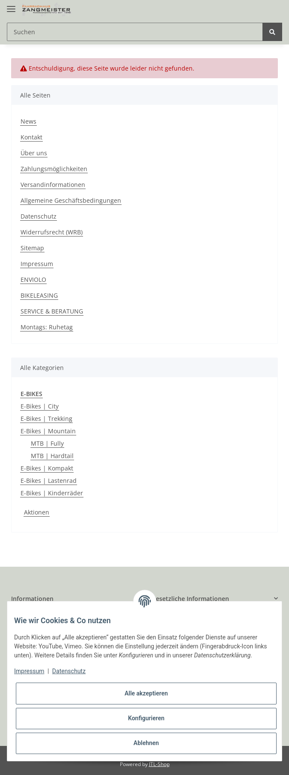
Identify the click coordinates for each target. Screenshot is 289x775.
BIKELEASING (39, 295)
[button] (74, 598)
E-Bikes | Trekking (46, 418)
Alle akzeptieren (146, 693)
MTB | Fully (47, 443)
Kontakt (31, 137)
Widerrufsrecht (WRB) (52, 232)
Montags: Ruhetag (47, 327)
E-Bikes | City (40, 406)
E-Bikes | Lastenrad (49, 480)
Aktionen (36, 512)
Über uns (34, 153)
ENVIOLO (33, 279)
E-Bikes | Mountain (48, 431)
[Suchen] (135, 32)
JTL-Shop (159, 764)
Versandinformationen (53, 184)
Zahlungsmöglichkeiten (54, 169)
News (28, 121)
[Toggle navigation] (11, 5)
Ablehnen (146, 743)
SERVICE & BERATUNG (52, 311)
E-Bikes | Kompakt (47, 468)
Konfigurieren (146, 718)
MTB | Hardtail (52, 456)
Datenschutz (39, 216)
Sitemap (32, 248)
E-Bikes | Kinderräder (52, 493)
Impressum (37, 264)
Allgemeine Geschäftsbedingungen (71, 200)
